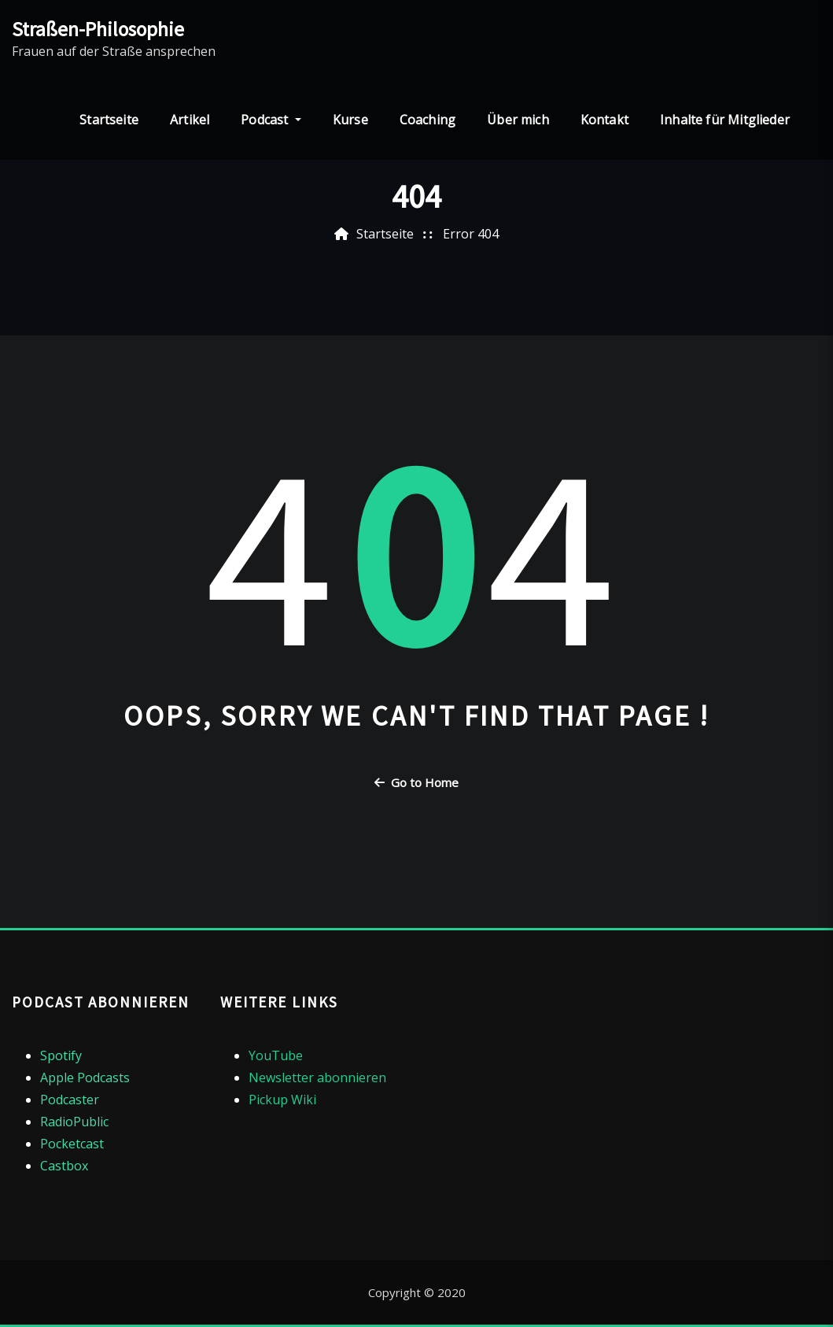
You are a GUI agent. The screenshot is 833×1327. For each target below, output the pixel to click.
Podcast (271, 119)
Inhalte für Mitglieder (725, 119)
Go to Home (416, 782)
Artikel (189, 119)
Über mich (518, 119)
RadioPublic (74, 1121)
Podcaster (69, 1099)
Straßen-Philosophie (98, 29)
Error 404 (471, 233)
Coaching (427, 119)
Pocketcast (72, 1143)
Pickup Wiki (282, 1099)
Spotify (61, 1055)
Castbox (64, 1165)
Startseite (108, 119)
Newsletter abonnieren (317, 1077)
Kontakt (604, 119)
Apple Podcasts (85, 1077)
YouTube (276, 1055)
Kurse (350, 119)
